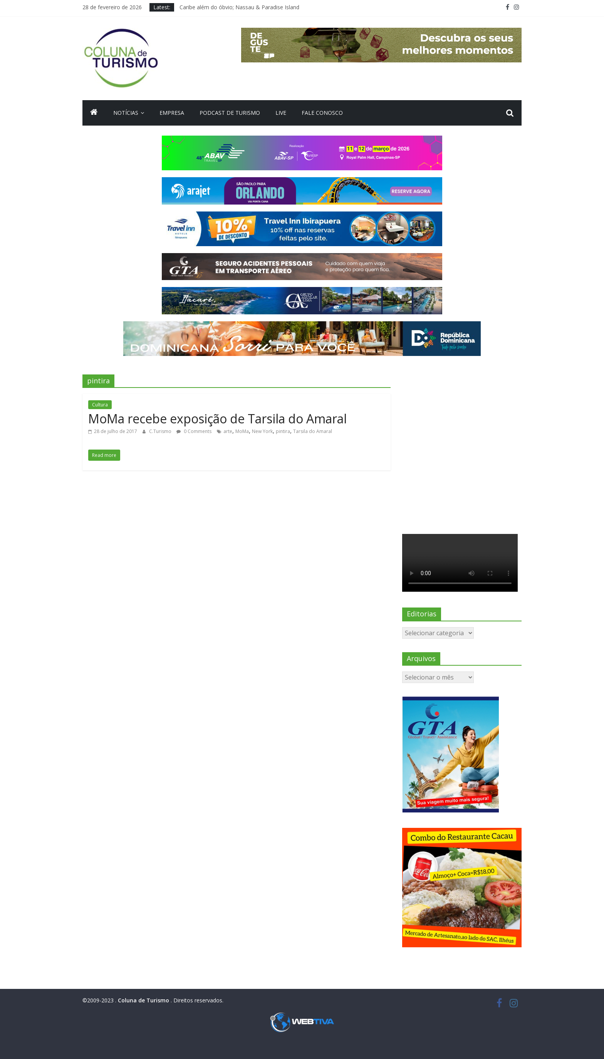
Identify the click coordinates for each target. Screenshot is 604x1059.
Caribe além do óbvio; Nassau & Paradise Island (239, 7)
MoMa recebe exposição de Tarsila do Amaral (217, 418)
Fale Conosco (322, 112)
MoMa (242, 431)
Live (280, 112)
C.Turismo (161, 431)
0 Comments (193, 431)
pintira (283, 431)
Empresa (171, 112)
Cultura (100, 404)
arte (227, 431)
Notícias (125, 112)
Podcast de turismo (230, 112)
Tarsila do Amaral (312, 431)
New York (262, 431)
